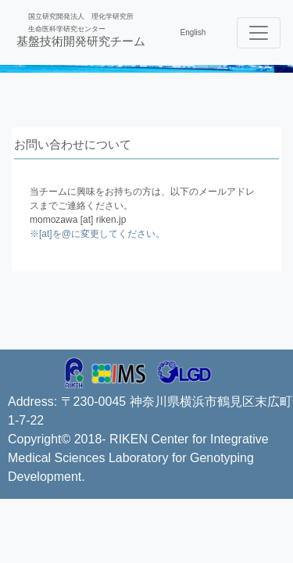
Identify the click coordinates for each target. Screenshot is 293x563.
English (193, 32)
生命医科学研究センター (66, 29)
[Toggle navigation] (258, 32)
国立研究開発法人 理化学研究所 (81, 16)
